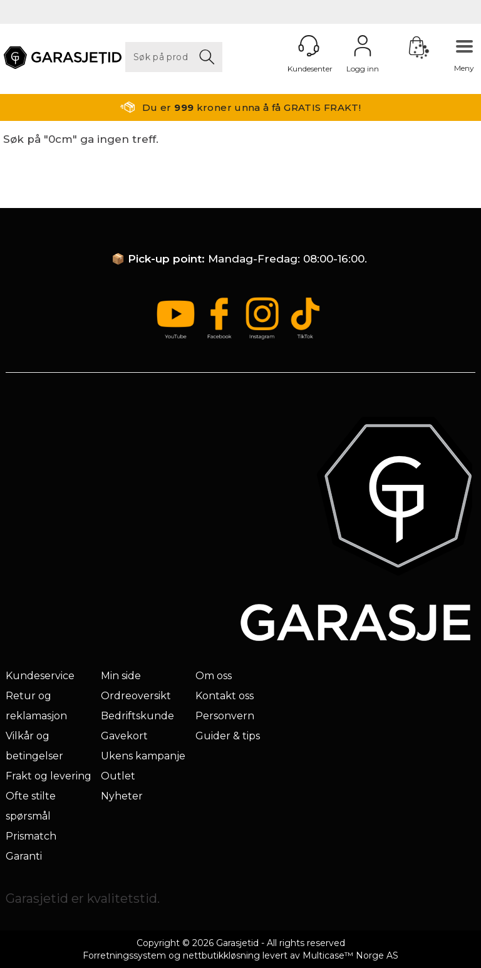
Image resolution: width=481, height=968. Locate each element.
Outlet (118, 776)
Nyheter (122, 796)
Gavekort (124, 736)
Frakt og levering (48, 776)
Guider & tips (227, 736)
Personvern (224, 716)
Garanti (24, 856)
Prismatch (31, 836)
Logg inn (362, 45)
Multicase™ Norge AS (350, 955)
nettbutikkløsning (221, 955)
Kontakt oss (224, 696)
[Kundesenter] (308, 45)
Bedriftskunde (137, 716)
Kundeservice (40, 676)
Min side (121, 676)
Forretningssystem (124, 955)
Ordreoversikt (136, 696)
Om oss (213, 676)
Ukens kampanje (143, 756)
